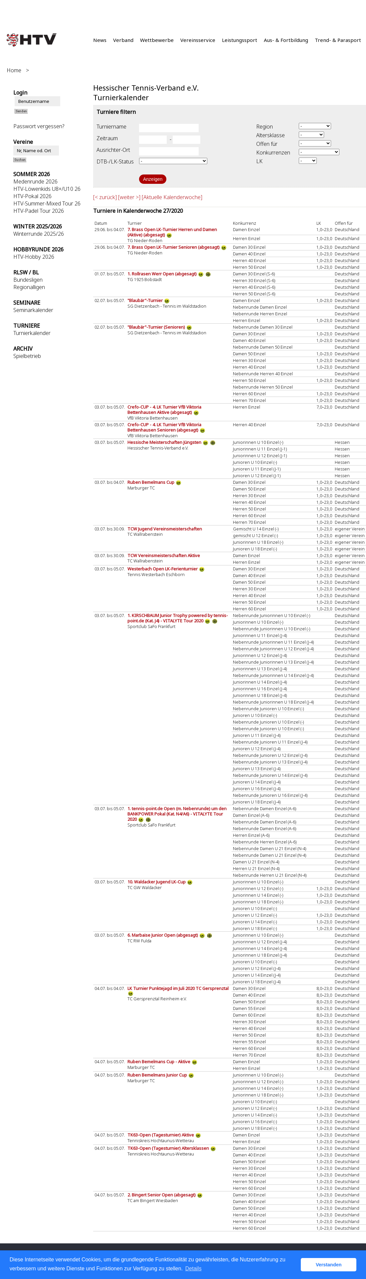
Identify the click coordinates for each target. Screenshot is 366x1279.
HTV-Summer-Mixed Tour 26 (47, 203)
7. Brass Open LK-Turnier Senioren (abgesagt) (174, 247)
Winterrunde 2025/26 (38, 233)
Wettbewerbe (157, 40)
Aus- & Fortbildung (286, 40)
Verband (123, 40)
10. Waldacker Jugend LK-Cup (157, 882)
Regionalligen (29, 287)
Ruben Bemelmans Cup (151, 482)
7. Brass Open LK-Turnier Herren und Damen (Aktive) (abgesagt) (172, 232)
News (99, 40)
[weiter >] (129, 197)
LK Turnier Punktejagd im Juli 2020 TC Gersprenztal (178, 988)
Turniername (111, 126)
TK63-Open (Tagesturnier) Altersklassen (168, 1148)
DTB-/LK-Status (115, 161)
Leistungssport (239, 40)
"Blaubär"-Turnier (145, 300)
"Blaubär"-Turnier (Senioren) (156, 327)
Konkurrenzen (273, 152)
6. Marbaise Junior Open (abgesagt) (163, 935)
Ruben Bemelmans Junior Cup (157, 1075)
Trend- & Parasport (338, 40)
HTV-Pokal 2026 (32, 196)
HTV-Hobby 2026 (33, 256)
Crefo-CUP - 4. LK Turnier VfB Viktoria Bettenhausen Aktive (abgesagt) (164, 409)
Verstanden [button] (329, 1264)
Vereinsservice (197, 40)
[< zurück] (105, 197)
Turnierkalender (32, 333)
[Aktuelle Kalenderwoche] (172, 197)
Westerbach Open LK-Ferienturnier (163, 569)
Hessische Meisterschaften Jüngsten (164, 442)
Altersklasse (270, 135)
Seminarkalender (33, 310)
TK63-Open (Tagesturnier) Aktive (161, 1135)
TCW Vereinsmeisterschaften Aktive (163, 555)
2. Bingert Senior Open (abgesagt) (162, 1195)
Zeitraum (107, 138)
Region (264, 126)
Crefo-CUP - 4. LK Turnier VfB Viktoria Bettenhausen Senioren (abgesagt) (164, 427)
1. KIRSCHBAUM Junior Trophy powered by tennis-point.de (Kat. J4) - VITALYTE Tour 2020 (177, 618)
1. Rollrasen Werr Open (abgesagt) (162, 274)
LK (259, 161)
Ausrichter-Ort (113, 150)
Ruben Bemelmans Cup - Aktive (159, 1062)
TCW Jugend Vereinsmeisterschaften (164, 529)
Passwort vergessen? (38, 126)
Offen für (266, 144)
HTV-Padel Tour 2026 (38, 210)
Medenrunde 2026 (35, 181)
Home (14, 70)
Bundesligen (28, 279)
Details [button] (193, 1268)
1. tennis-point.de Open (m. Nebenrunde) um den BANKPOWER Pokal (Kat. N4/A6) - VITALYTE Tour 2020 (177, 813)
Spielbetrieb (27, 356)
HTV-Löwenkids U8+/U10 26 (47, 188)
